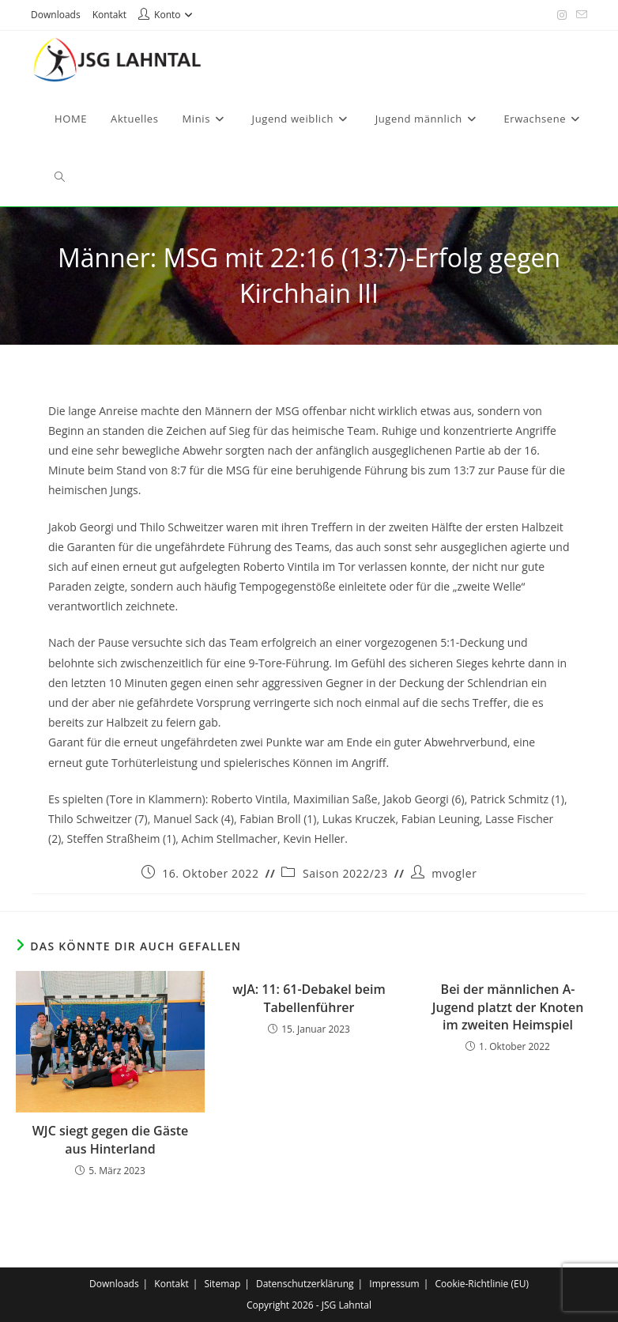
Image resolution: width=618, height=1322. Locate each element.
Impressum (394, 1283)
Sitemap (223, 1283)
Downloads (56, 14)
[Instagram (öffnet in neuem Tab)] (561, 15)
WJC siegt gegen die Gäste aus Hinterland (110, 1139)
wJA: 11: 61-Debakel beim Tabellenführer (308, 997)
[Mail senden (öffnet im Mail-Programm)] (579, 15)
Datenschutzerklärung (305, 1283)
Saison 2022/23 (345, 873)
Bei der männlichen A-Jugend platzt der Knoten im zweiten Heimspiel (508, 1006)
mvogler (454, 873)
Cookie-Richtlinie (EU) (482, 1283)
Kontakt (109, 14)
